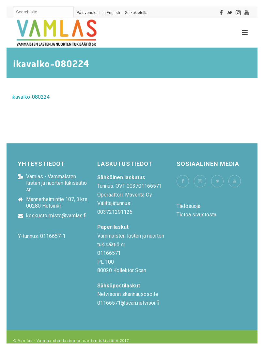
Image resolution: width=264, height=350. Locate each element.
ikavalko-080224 (30, 97)
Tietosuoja (188, 206)
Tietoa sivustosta (196, 214)
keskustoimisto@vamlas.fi (56, 216)
